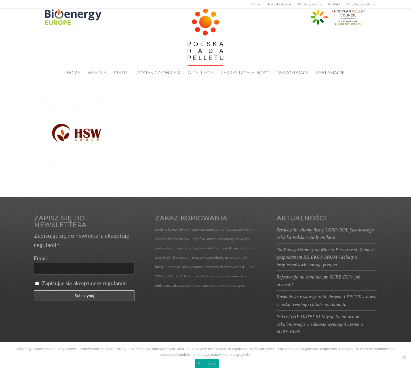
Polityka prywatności (361, 4)
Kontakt (334, 4)
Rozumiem (207, 364)
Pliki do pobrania (309, 4)
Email (40, 258)
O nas (256, 4)
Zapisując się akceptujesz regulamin (84, 283)
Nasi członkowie (278, 4)
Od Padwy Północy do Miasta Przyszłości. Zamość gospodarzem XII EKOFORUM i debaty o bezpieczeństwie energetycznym (326, 257)
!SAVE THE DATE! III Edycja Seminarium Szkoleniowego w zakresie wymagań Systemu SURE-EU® (320, 324)
